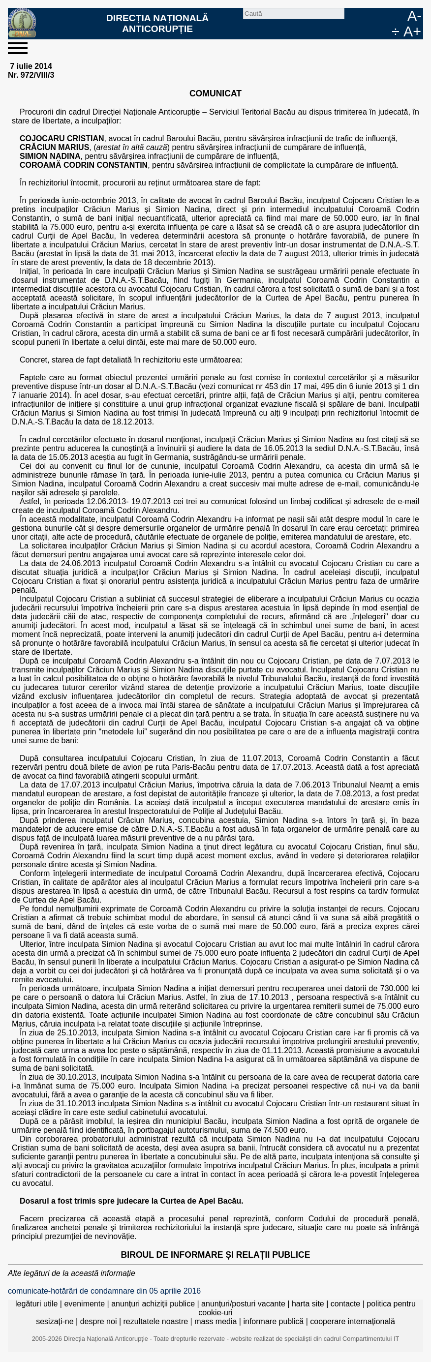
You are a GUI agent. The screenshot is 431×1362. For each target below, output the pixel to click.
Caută (352, 16)
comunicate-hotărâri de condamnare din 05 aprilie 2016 (104, 1291)
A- (414, 16)
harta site (308, 1304)
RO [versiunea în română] (384, 16)
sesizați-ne (54, 1321)
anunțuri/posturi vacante (243, 1304)
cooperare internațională (352, 1321)
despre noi (98, 1321)
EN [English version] (399, 16)
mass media (215, 1321)
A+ (412, 31)
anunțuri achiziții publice (153, 1304)
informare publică (273, 1321)
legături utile (36, 1304)
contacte (345, 1304)
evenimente (84, 1304)
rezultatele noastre (155, 1321)
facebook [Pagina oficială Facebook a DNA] (368, 16)
